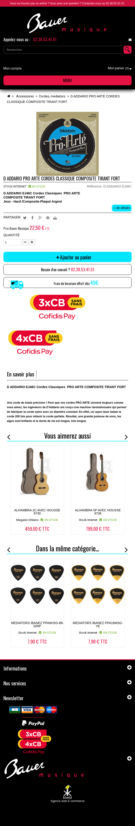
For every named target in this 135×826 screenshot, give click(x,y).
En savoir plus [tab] (20, 374)
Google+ (40, 217)
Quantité (11, 235)
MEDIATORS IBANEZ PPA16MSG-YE (98, 624)
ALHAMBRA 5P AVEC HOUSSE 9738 (98, 512)
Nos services (14, 683)
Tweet (24, 217)
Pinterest (48, 217)
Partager (32, 217)
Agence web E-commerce (68, 801)
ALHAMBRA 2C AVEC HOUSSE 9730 (37, 512)
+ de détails (121, 208)
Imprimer (55, 217)
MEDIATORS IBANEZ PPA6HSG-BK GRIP (37, 624)
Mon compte (12, 68)
